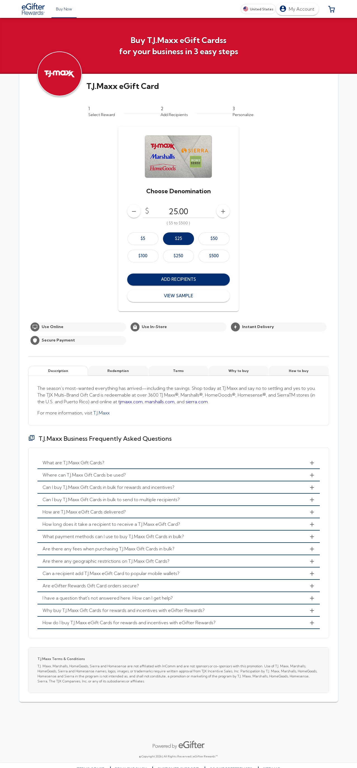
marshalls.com (159, 401)
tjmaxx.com (130, 401)
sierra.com (197, 401)
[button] (331, 9)
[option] (143, 238)
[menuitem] (178, 463)
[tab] (64, 9)
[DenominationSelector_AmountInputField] (178, 211)
